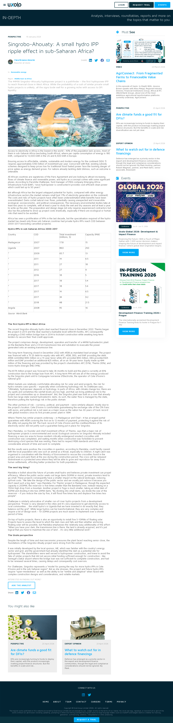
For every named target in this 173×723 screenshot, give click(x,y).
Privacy (121, 702)
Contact (81, 702)
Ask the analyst (21, 585)
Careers (96, 702)
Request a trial (86, 719)
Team (68, 702)
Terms (109, 702)
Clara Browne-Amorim (24, 60)
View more (128, 252)
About (57, 702)
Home (46, 702)
